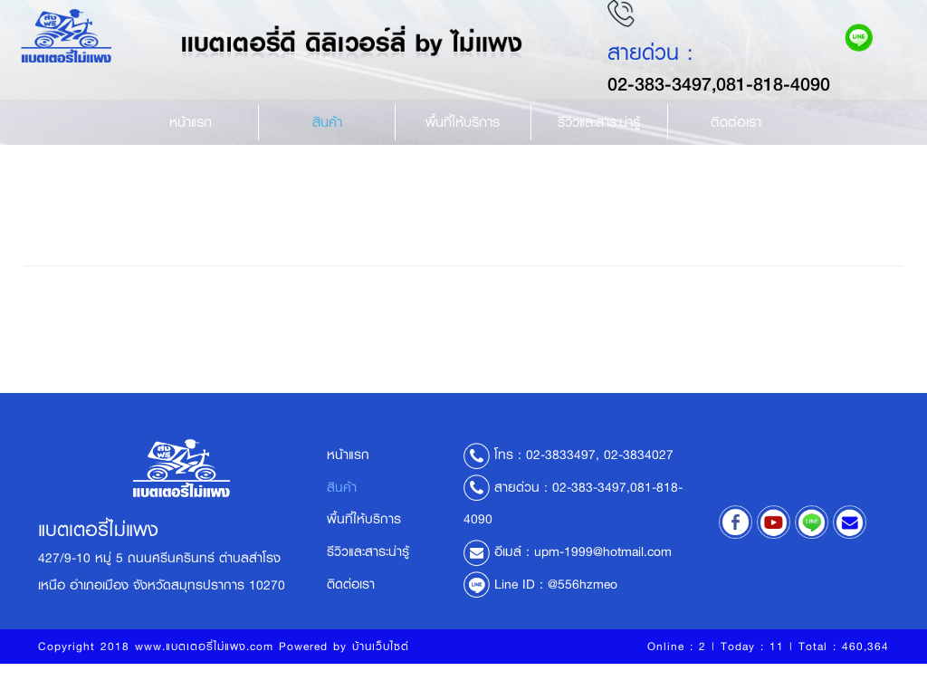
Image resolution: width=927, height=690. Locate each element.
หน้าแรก (190, 145)
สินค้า (327, 145)
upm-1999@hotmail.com (603, 578)
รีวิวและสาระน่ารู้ (368, 578)
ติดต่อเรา (736, 145)
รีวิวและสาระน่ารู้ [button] (599, 145)
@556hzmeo (582, 610)
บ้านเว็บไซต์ (380, 673)
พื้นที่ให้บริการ (462, 145)
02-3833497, (562, 481)
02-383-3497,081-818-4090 (731, 107)
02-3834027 (639, 481)
